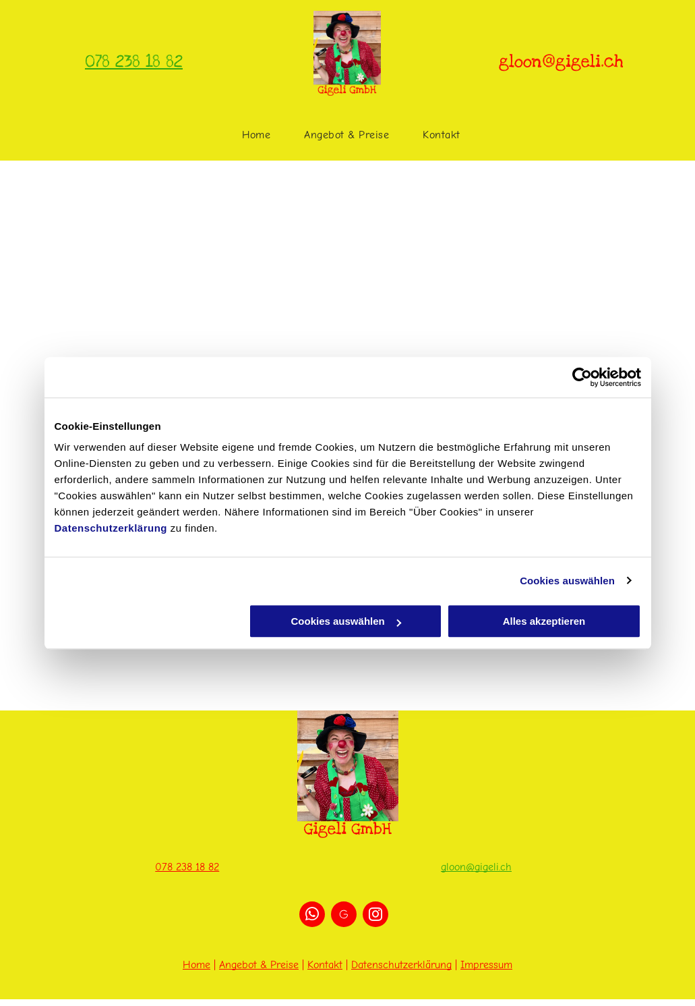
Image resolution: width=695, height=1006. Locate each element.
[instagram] (375, 915)
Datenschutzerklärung (111, 528)
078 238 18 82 (134, 61)
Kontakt (324, 965)
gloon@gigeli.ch (476, 867)
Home (196, 965)
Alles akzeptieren (544, 621)
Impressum (486, 965)
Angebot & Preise (259, 965)
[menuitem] (256, 135)
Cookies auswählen (567, 580)
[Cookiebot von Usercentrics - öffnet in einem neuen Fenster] (582, 377)
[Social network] (344, 915)
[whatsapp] (312, 915)
